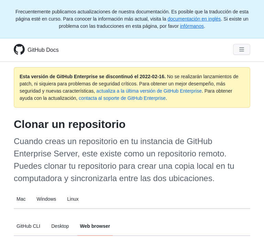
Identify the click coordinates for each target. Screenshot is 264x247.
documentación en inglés (194, 19)
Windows (46, 199)
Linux (72, 199)
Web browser (95, 226)
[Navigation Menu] (241, 49)
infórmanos (192, 26)
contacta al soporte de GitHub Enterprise (122, 98)
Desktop (60, 226)
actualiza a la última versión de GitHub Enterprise (149, 91)
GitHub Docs (43, 50)
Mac (20, 199)
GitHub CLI (28, 226)
